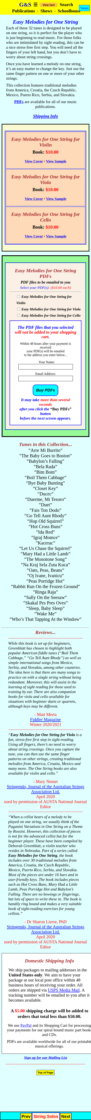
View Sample (56, 161)
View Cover (34, 161)
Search (66, 4)
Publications (24, 10)
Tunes (84, 8)
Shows (46, 10)
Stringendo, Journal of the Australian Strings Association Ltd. (45, 789)
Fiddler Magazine (45, 719)
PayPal (26, 1025)
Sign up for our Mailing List (45, 1057)
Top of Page (45, 1072)
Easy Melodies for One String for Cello (50, 315)
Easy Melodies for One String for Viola (50, 309)
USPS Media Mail (64, 990)
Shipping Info (45, 116)
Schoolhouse (69, 10)
